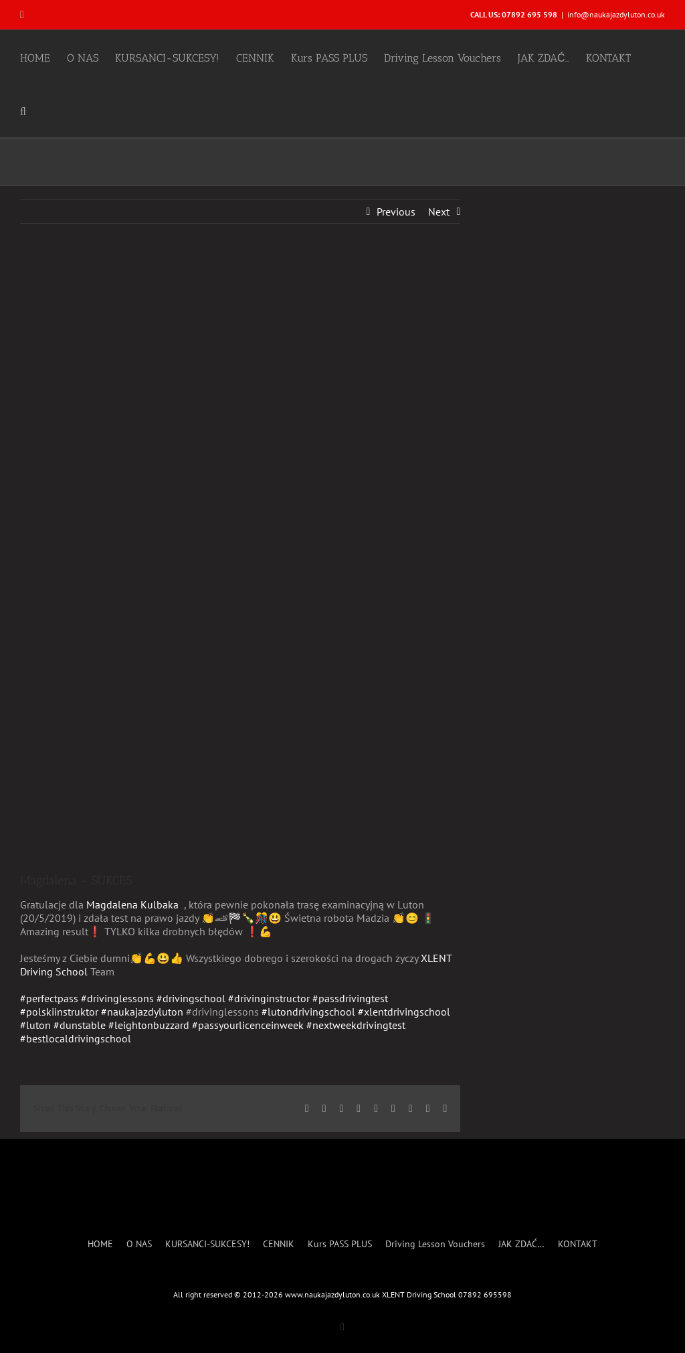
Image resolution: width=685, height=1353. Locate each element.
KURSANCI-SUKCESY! (207, 1244)
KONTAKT (577, 1244)
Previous (396, 211)
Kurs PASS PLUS (340, 1244)
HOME (100, 1244)
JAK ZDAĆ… (521, 1244)
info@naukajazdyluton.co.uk (616, 14)
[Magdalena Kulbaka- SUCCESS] (240, 558)
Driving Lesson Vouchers (435, 1244)
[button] (23, 110)
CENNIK (278, 1244)
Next (439, 211)
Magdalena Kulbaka (132, 904)
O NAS (139, 1244)
